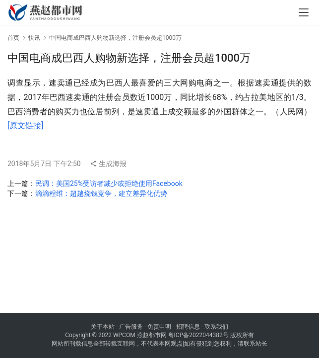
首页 (13, 37)
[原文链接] (25, 125)
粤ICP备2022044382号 (198, 335)
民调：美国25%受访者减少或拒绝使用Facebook (109, 183)
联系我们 (216, 326)
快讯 (34, 37)
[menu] (303, 12)
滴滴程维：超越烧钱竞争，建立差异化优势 (101, 193)
